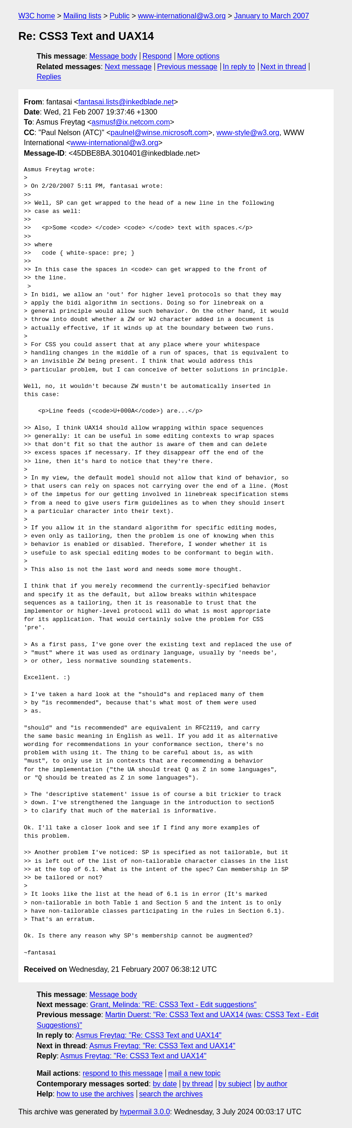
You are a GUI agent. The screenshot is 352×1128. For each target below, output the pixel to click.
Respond (157, 56)
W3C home (36, 16)
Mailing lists (82, 16)
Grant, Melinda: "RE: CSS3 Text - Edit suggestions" (173, 1004)
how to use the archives (95, 1094)
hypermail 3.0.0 (145, 1112)
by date (164, 1084)
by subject (234, 1084)
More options (198, 56)
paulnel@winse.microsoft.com (159, 132)
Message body (113, 56)
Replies (49, 77)
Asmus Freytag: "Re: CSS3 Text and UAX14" (148, 1035)
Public (120, 16)
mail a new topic (194, 1073)
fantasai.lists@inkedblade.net (126, 102)
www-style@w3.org (247, 132)
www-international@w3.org (182, 16)
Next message (128, 67)
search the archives (171, 1094)
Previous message (187, 67)
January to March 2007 (271, 16)
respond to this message (122, 1073)
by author (272, 1084)
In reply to (239, 67)
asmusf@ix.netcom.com (131, 122)
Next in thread (283, 67)
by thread (197, 1084)
